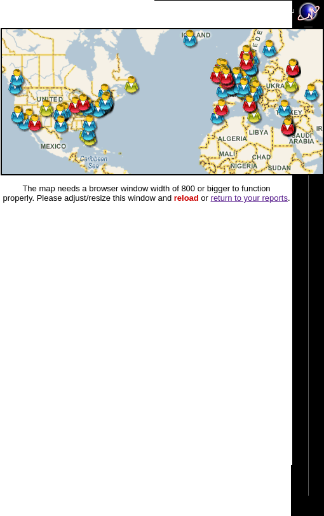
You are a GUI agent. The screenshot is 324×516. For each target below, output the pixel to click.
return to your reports (249, 198)
